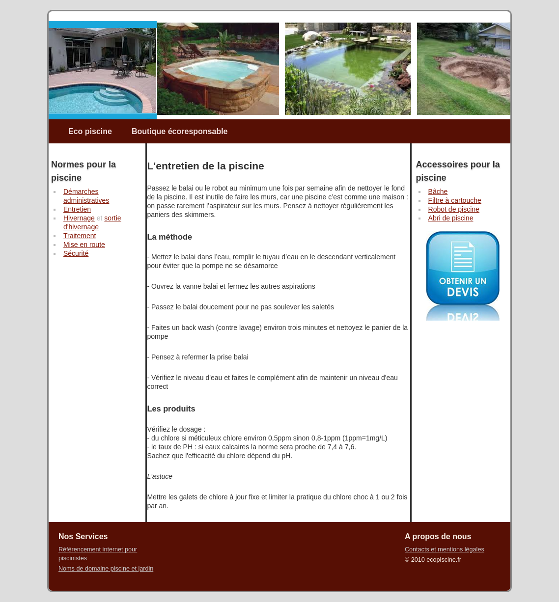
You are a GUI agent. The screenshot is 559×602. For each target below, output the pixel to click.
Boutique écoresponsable (180, 131)
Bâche (438, 191)
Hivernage (79, 218)
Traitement (79, 236)
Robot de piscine (453, 209)
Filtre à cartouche (454, 200)
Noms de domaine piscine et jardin (105, 568)
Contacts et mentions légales (444, 549)
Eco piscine (90, 131)
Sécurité (75, 253)
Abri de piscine (451, 218)
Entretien (77, 209)
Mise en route (84, 244)
